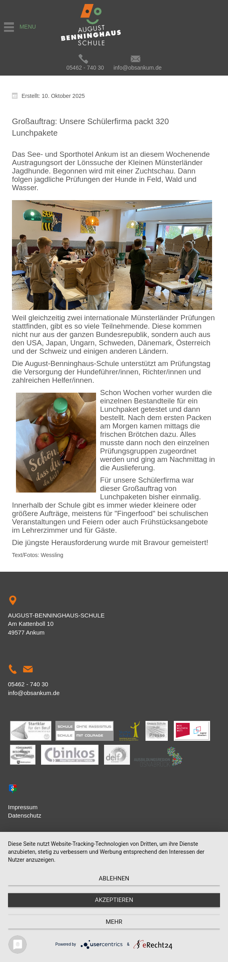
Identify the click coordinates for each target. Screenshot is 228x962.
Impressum (22, 807)
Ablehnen (114, 878)
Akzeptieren (114, 900)
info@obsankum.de (138, 67)
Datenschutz (24, 815)
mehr (114, 921)
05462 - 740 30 (85, 67)
